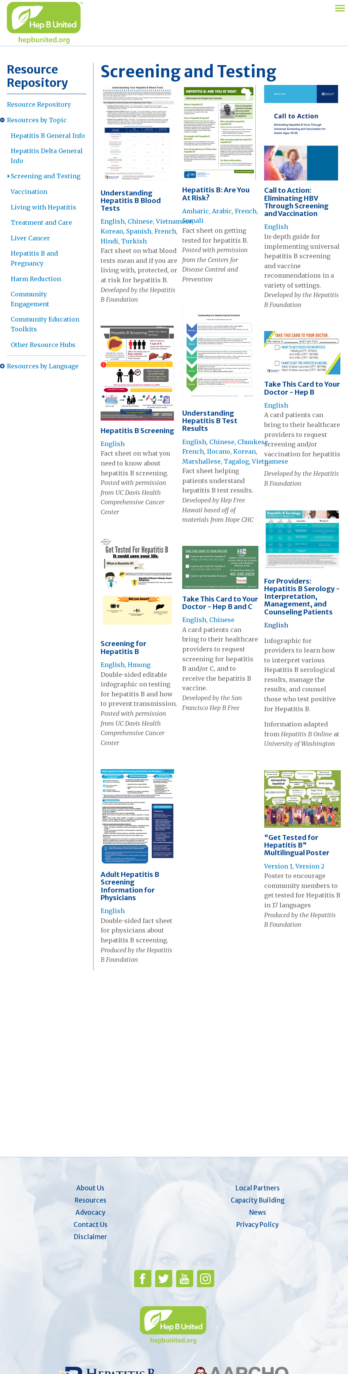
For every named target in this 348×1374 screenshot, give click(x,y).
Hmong (139, 665)
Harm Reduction (36, 279)
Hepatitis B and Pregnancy (34, 258)
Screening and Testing (45, 176)
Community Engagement (30, 299)
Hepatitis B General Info (48, 135)
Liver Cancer (30, 238)
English (113, 221)
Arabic (222, 211)
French (165, 231)
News (257, 1212)
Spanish (138, 231)
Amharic (195, 211)
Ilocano (218, 451)
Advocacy (90, 1212)
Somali (193, 220)
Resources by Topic (37, 120)
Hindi (109, 241)
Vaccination (29, 191)
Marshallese (201, 461)
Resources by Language (43, 366)
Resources (90, 1200)
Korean (112, 231)
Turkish (134, 241)
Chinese (140, 221)
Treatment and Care (41, 222)
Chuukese (252, 442)
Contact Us (90, 1224)
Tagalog (236, 461)
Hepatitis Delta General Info (47, 156)
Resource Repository (39, 104)
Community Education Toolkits (45, 324)
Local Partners (258, 1188)
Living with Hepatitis (43, 207)
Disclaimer (90, 1237)
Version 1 (278, 866)
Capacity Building (258, 1200)
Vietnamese (174, 221)
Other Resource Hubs (43, 345)
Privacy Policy (257, 1224)
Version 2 (309, 866)
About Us (90, 1188)
